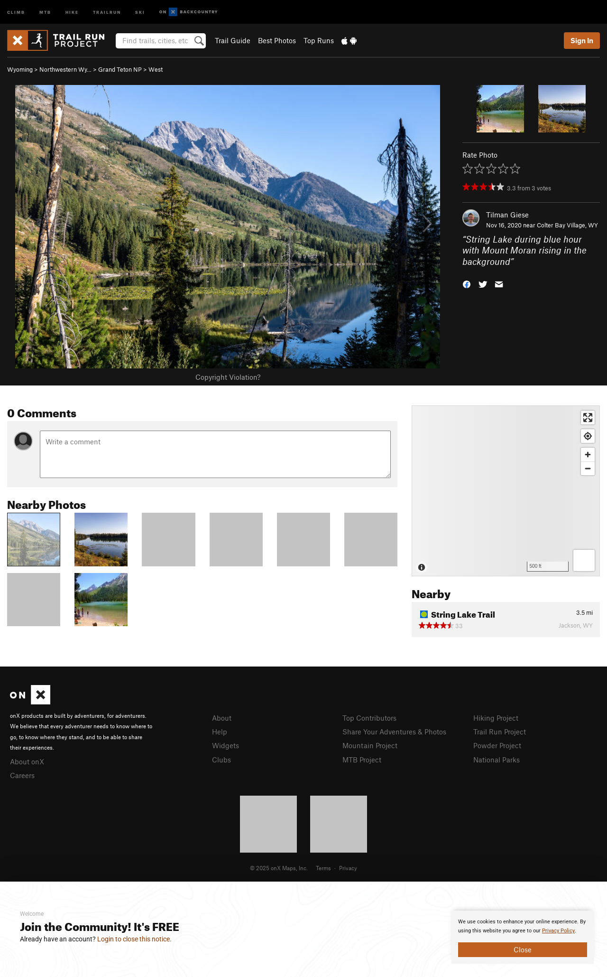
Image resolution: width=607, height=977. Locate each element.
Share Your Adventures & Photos (394, 731)
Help (219, 731)
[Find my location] (588, 436)
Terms (323, 867)
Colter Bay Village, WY (567, 225)
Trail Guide (232, 40)
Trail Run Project (499, 731)
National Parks (496, 759)
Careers (22, 775)
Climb (16, 12)
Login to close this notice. (134, 939)
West (155, 69)
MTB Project (361, 759)
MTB (45, 12)
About (221, 718)
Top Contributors (369, 718)
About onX (27, 761)
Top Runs (319, 40)
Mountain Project (369, 745)
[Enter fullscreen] (588, 417)
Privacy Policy (558, 931)
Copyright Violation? (227, 377)
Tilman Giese (507, 214)
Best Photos (277, 40)
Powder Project (497, 745)
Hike (72, 12)
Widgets (225, 745)
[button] (466, 283)
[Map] (505, 491)
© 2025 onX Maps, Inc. (279, 867)
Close (523, 949)
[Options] (584, 560)
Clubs (221, 759)
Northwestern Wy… (65, 69)
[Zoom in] (588, 454)
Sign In (581, 40)
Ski (140, 12)
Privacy (348, 867)
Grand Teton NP (120, 69)
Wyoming (20, 69)
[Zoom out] (588, 468)
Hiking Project (495, 718)
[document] (522, 937)
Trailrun (107, 12)
